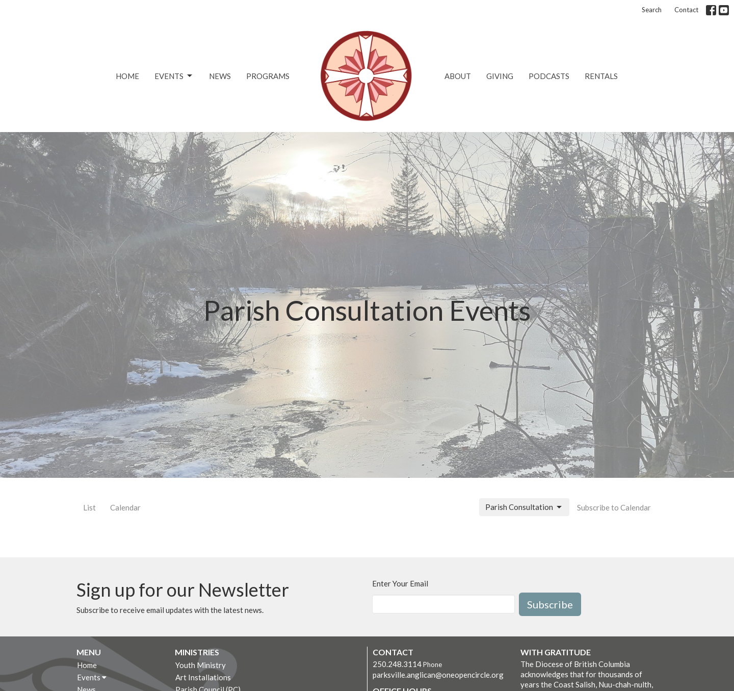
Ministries (197, 652)
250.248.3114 (397, 664)
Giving (499, 76)
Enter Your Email (400, 583)
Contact (686, 10)
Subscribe (550, 604)
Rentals (601, 76)
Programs (268, 76)
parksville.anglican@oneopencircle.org (438, 674)
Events (174, 76)
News (220, 76)
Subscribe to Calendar (614, 507)
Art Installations (203, 677)
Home (127, 76)
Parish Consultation (524, 507)
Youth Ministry (200, 665)
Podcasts (549, 76)
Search (652, 10)
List (89, 507)
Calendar (125, 507)
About (457, 76)
